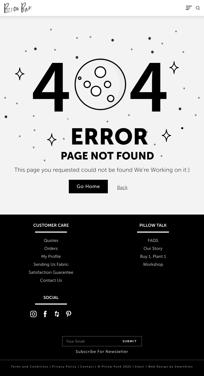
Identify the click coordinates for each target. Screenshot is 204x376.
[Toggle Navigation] (189, 8)
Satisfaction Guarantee (51, 272)
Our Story (153, 248)
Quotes (51, 240)
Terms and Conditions (30, 366)
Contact (87, 366)
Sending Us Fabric (51, 264)
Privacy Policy (64, 366)
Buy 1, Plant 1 (153, 256)
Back (122, 187)
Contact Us (51, 280)
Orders (51, 248)
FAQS (153, 240)
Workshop (153, 264)
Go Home (88, 186)
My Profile (51, 256)
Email (139, 366)
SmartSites (184, 366)
